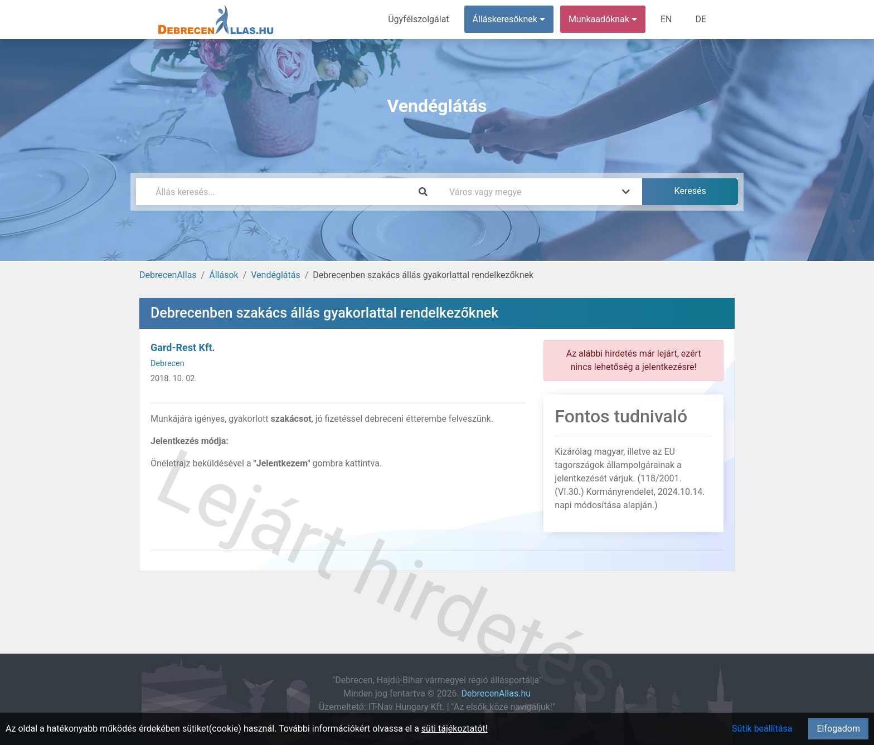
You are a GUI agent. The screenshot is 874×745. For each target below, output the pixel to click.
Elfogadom (838, 728)
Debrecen (167, 363)
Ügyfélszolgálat (418, 19)
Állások (223, 275)
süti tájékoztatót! (454, 728)
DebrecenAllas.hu (496, 693)
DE (700, 19)
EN (666, 19)
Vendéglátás (275, 275)
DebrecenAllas (168, 275)
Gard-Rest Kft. (182, 347)
